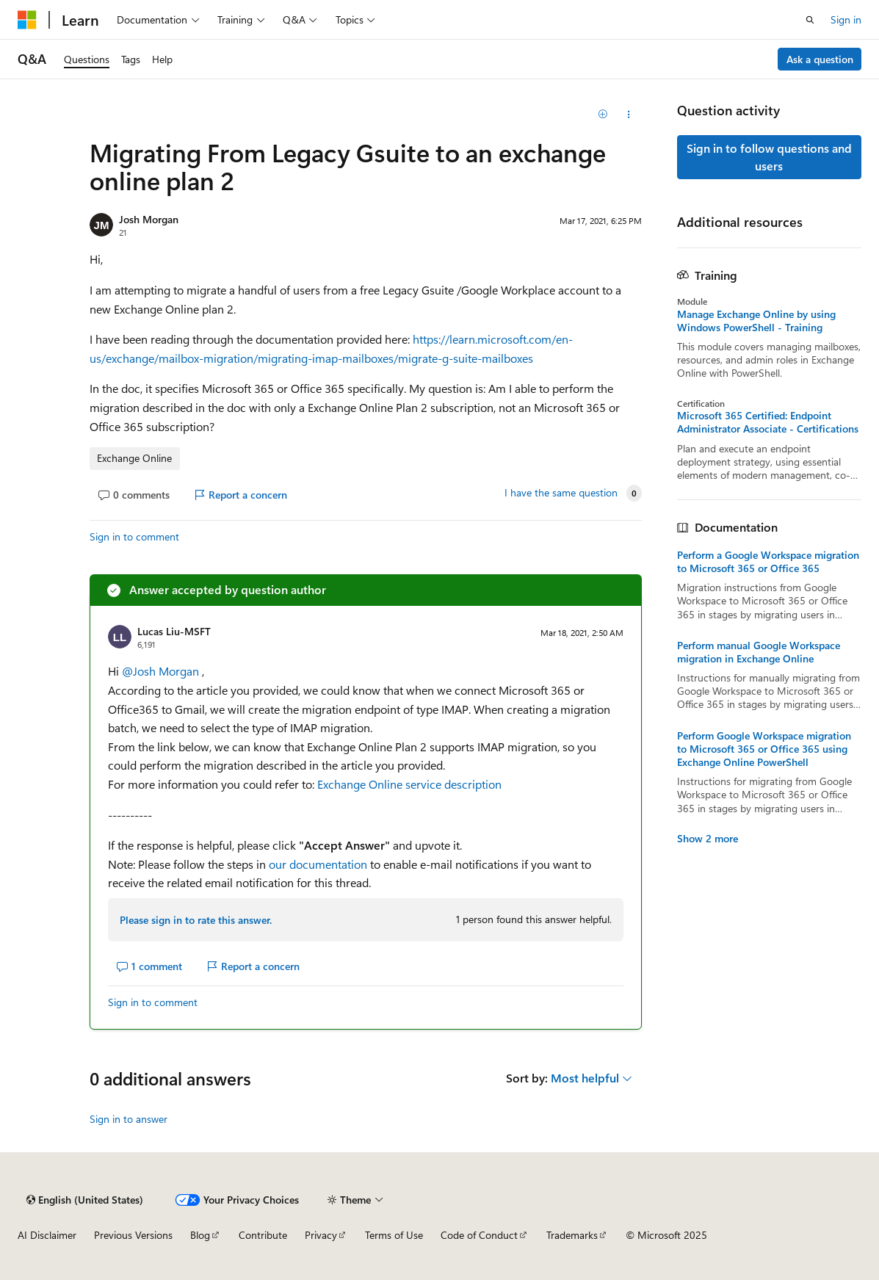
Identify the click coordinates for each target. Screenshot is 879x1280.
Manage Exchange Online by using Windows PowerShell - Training (756, 321)
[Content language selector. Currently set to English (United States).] (85, 1200)
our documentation (319, 864)
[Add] (602, 114)
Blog (200, 1235)
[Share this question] (629, 114)
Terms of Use (394, 1235)
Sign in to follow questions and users (769, 156)
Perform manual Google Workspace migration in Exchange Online (758, 652)
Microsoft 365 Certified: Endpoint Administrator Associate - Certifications (767, 422)
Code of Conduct (479, 1235)
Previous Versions (133, 1235)
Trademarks (572, 1235)
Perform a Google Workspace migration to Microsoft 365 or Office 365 (768, 562)
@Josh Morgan (162, 671)
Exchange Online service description (409, 784)
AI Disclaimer (47, 1235)
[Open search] (810, 20)
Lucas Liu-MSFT (174, 631)
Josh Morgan (148, 219)
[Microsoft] (27, 19)
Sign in (846, 19)
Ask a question (819, 59)
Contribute (263, 1235)
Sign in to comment (134, 536)
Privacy (321, 1235)
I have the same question (561, 493)
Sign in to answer (128, 1119)
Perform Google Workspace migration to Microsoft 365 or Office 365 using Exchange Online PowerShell (764, 749)
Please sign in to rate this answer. (196, 920)
